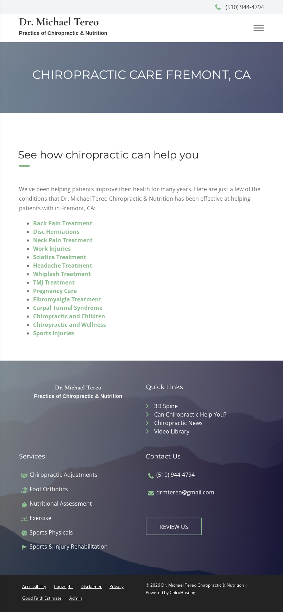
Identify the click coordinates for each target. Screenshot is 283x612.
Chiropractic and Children (69, 316)
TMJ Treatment (54, 282)
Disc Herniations (56, 232)
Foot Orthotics (49, 489)
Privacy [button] (116, 586)
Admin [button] (75, 598)
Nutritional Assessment (61, 503)
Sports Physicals (51, 532)
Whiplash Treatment (62, 274)
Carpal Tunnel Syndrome (67, 308)
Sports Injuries (53, 333)
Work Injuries (52, 248)
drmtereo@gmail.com (185, 492)
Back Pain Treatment (62, 223)
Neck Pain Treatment (63, 240)
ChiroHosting (182, 592)
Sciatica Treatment (59, 257)
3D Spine (166, 406)
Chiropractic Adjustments (64, 475)
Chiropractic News (178, 423)
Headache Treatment (62, 265)
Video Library (171, 431)
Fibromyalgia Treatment (67, 299)
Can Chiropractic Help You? (190, 414)
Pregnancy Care (55, 291)
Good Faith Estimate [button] (42, 598)
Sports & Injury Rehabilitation (69, 546)
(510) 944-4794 (239, 7)
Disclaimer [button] (91, 586)
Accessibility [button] (34, 586)
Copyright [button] (63, 586)
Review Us (173, 527)
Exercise (40, 518)
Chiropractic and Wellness (69, 325)
